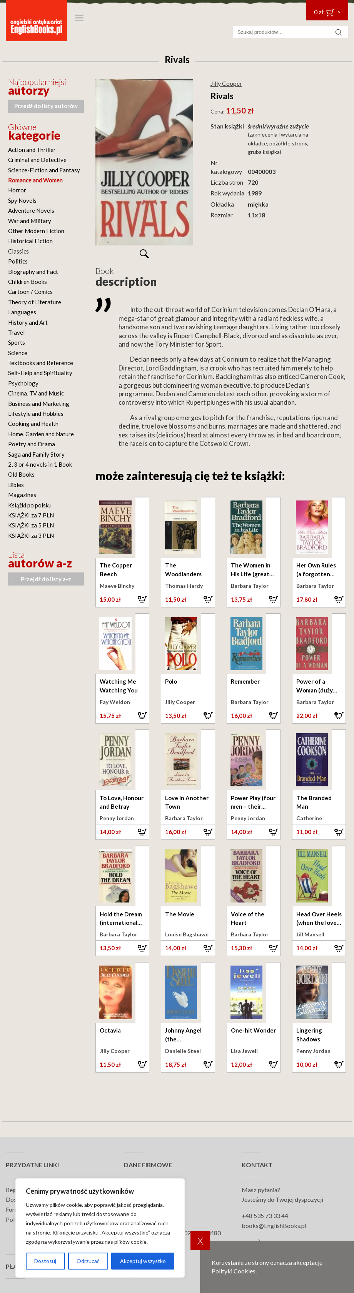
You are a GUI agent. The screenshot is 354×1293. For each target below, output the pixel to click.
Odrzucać (88, 1261)
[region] (100, 1228)
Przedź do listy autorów (46, 105)
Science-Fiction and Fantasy (44, 170)
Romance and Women (35, 180)
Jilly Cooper (226, 83)
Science (17, 352)
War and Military (29, 220)
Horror (17, 190)
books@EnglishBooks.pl (274, 1225)
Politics (18, 261)
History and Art (28, 322)
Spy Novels (22, 200)
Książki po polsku (30, 505)
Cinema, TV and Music (36, 393)
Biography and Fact (33, 271)
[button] (122, 599)
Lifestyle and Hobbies (35, 413)
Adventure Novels (31, 210)
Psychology (23, 383)
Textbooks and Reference (40, 362)
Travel (16, 332)
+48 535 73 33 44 (265, 1215)
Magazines (22, 494)
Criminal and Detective (37, 159)
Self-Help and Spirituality (40, 372)
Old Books (21, 474)
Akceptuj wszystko (143, 1261)
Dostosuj (45, 1261)
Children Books (27, 281)
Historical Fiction (30, 240)
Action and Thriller (32, 149)
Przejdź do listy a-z (46, 579)
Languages (22, 312)
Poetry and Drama (31, 443)
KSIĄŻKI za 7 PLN (31, 515)
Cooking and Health (33, 423)
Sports (16, 342)
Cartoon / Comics (30, 291)
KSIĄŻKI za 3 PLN (31, 535)
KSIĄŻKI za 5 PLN (31, 525)
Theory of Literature (34, 302)
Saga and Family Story (36, 454)
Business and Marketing (38, 403)
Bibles (16, 484)
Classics (18, 251)
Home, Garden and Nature (41, 433)
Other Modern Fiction (36, 230)
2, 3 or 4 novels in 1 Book (40, 464)
